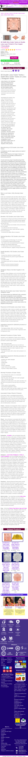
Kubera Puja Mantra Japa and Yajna (18, 508)
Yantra (2, 13)
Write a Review (18, 49)
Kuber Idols (23, 496)
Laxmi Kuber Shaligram (13, 454)
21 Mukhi (9, 435)
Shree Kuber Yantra (9, 14)
